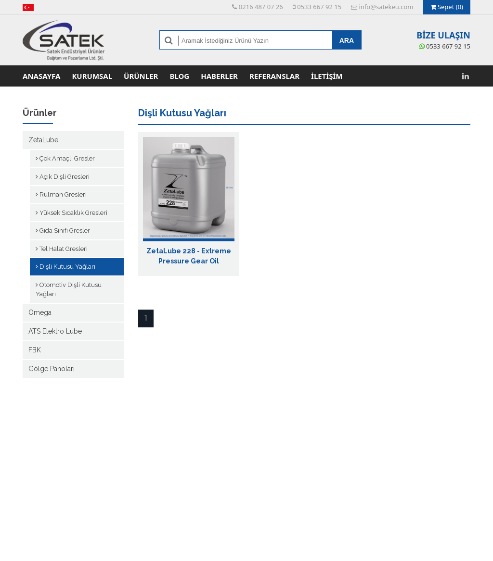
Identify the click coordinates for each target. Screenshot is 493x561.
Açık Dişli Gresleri (63, 176)
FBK (34, 350)
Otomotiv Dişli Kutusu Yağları (69, 289)
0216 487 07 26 (257, 6)
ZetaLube (43, 140)
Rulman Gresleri (61, 194)
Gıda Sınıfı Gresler (63, 230)
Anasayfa (41, 76)
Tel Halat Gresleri (62, 248)
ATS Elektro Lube (55, 331)
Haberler (219, 76)
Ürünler (141, 76)
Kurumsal (92, 76)
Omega (40, 312)
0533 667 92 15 (317, 6)
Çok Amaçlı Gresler (65, 158)
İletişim (326, 76)
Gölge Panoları (51, 369)
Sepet (447, 6)
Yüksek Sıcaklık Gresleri (71, 212)
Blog (179, 76)
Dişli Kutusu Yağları (65, 266)
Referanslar (274, 76)
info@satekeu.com (382, 6)
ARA (346, 40)
